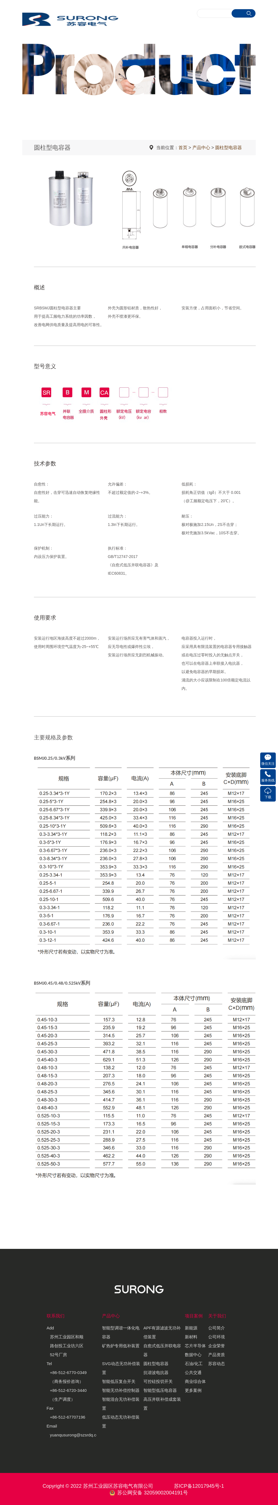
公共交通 (193, 1372)
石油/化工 (194, 1363)
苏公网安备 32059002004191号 (152, 1493)
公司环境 (216, 1336)
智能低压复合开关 (118, 1381)
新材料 (191, 1336)
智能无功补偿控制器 (121, 1390)
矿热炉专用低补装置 (121, 1345)
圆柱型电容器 (228, 147)
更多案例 (193, 1390)
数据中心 (193, 1354)
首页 (182, 147)
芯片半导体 (195, 1345)
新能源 (191, 1328)
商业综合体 (195, 1381)
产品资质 (216, 1354)
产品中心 (201, 147)
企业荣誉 (216, 1345)
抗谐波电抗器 (155, 1372)
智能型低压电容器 (160, 1390)
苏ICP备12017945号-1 (199, 1486)
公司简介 (216, 1328)
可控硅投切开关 (158, 1381)
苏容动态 (216, 1363)
